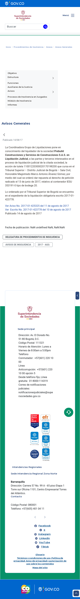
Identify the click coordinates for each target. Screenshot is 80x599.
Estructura (13, 77)
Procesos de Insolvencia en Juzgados (27, 97)
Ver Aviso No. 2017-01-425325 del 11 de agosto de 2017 (37, 205)
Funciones (13, 83)
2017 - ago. (44, 244)
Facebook (45, 525)
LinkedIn (44, 538)
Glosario (40, 554)
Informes (12, 105)
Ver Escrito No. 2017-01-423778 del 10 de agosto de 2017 (38, 209)
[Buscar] (23, 27)
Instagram (44, 534)
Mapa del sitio (40, 567)
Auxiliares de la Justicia (20, 87)
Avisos (11, 91)
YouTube (44, 542)
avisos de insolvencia (18, 244)
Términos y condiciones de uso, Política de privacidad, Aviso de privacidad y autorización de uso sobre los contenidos (40, 561)
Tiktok (45, 546)
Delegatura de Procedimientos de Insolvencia (32, 237)
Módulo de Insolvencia (19, 101)
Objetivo (12, 73)
